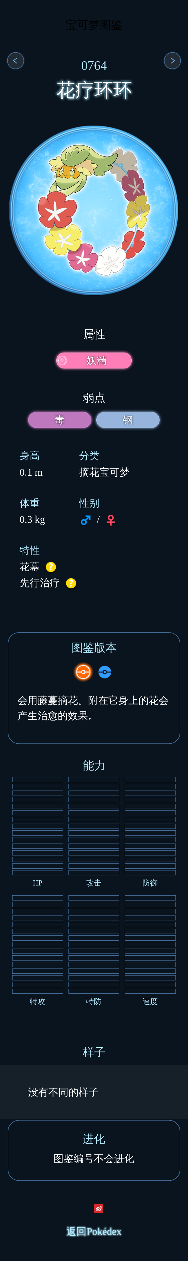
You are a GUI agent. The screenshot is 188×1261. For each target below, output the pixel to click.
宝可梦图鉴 (94, 25)
